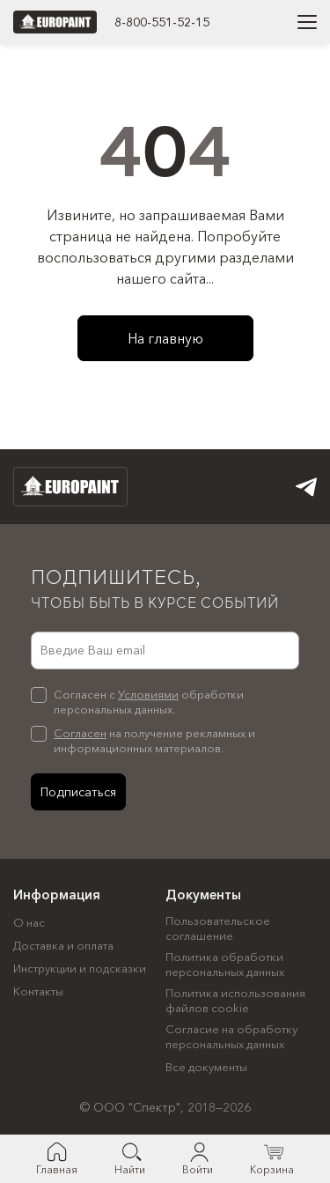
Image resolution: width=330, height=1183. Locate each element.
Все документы (206, 1067)
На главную (165, 338)
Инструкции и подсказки (79, 968)
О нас (29, 922)
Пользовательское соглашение (217, 928)
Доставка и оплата (63, 945)
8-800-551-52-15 (161, 22)
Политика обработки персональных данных (224, 964)
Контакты (38, 991)
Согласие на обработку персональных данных (231, 1036)
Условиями (148, 694)
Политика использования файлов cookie (235, 1000)
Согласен (80, 733)
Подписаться (78, 792)
